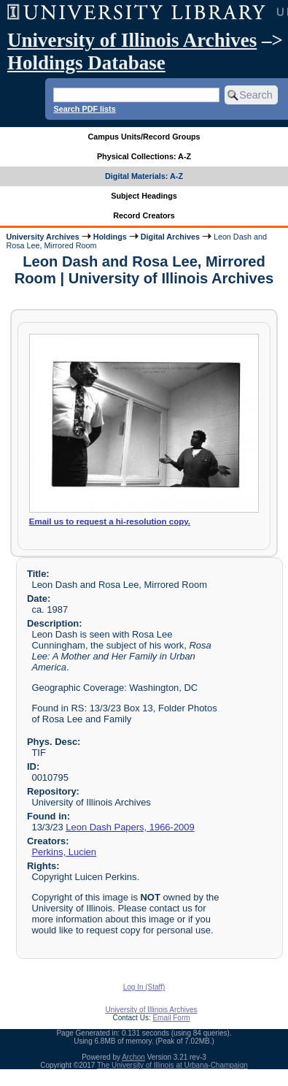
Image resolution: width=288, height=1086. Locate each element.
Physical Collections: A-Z (144, 156)
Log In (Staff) (144, 987)
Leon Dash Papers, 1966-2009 (130, 827)
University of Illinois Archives (132, 40)
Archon (133, 1057)
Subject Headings (144, 195)
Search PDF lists (84, 108)
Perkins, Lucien (63, 851)
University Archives (42, 236)
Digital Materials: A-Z (144, 176)
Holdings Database (86, 63)
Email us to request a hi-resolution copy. (109, 521)
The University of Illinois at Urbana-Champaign (172, 1065)
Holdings (110, 236)
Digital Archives (170, 236)
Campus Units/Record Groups (143, 136)
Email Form (171, 1018)
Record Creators (144, 215)
